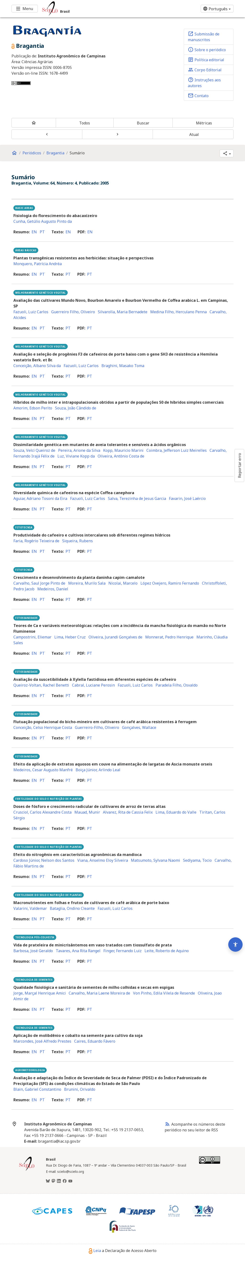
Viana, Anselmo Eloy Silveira (102, 860)
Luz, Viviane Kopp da (76, 456)
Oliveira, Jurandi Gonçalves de (115, 637)
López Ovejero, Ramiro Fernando (169, 583)
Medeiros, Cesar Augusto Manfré (43, 769)
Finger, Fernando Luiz (122, 950)
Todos (84, 123)
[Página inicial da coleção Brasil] (26, 1170)
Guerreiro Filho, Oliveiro (73, 311)
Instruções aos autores (204, 82)
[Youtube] (70, 1181)
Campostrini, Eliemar (32, 637)
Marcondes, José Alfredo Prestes (42, 1041)
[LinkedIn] (59, 1181)
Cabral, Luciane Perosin (93, 685)
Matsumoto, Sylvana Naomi (155, 860)
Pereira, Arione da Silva (79, 450)
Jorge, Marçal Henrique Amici (39, 993)
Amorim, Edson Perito (32, 408)
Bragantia (55, 153)
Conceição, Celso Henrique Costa (42, 727)
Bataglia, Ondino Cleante (72, 908)
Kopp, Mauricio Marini (123, 450)
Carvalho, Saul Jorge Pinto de (39, 583)
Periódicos (31, 153)
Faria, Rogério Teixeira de (36, 540)
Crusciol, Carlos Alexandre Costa (42, 812)
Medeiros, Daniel (52, 589)
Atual (194, 134)
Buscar (143, 123)
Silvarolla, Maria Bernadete (122, 311)
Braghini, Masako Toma (122, 365)
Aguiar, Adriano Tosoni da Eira (40, 498)
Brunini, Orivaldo (79, 1089)
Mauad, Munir (87, 812)
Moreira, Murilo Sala (87, 583)
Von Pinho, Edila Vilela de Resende (164, 993)
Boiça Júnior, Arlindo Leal (98, 769)
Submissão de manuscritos (203, 36)
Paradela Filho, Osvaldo (177, 685)
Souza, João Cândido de (75, 408)
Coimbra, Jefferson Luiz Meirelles (176, 450)
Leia (95, 1250)
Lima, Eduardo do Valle (176, 812)
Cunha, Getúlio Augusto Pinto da (42, 221)
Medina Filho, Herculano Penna (178, 311)
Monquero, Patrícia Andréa (37, 263)
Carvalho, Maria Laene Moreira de (99, 993)
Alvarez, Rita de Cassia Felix (128, 812)
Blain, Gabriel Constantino (37, 1089)
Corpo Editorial (205, 70)
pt (42, 232)
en (34, 232)
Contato (198, 95)
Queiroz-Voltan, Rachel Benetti (41, 685)
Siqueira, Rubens (77, 540)
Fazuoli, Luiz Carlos (30, 311)
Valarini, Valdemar (30, 908)
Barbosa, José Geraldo (33, 950)
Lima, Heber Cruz (70, 637)
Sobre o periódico (207, 49)
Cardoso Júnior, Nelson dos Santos (43, 860)
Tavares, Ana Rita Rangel (78, 950)
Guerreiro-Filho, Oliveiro (97, 727)
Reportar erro (239, 465)
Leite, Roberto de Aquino (167, 950)
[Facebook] (65, 1181)
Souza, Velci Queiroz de (34, 450)
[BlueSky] (48, 1181)
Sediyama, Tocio (197, 860)
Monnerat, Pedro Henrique (169, 637)
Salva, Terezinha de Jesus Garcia (137, 498)
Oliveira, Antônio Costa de (121, 456)
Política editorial (206, 59)
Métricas (204, 123)
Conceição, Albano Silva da (37, 365)
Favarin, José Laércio (187, 498)
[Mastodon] (53, 1181)
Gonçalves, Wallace (139, 727)
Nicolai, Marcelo (123, 583)
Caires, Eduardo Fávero (94, 1041)
